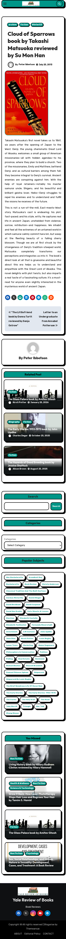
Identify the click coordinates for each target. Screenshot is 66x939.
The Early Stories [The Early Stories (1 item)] (14, 693)
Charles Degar (18, 435)
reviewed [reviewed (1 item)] (39, 659)
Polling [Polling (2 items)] (9, 659)
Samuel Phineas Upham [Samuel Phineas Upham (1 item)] (17, 672)
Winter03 (37, 24)
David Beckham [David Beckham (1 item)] (13, 605)
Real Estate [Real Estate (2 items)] (24, 659)
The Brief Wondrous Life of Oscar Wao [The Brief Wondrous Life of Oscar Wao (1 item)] (24, 686)
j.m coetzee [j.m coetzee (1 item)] (29, 632)
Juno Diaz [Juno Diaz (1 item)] (10, 638)
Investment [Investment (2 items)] (11, 632)
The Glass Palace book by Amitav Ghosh (31, 399)
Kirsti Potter (17, 402)
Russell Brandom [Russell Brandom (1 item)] (34, 666)
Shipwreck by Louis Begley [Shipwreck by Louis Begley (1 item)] (18, 679)
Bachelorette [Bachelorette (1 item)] (12, 584)
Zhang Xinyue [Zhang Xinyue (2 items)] (12, 713)
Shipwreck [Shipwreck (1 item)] (39, 672)
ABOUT (18, 933)
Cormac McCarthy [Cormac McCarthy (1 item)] (14, 598)
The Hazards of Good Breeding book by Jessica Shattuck (31, 464)
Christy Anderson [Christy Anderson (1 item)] (50, 584)
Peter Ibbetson (27, 64)
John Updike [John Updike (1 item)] (46, 632)
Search (33, 496)
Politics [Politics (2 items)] (43, 652)
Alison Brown (17, 469)
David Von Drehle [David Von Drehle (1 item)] (14, 611)
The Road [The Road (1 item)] (45, 700)
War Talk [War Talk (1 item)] (40, 706)
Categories (10, 539)
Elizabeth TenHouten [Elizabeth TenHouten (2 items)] (16, 625)
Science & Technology (21, 788)
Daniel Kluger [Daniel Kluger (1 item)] (35, 598)
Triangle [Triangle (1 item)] (27, 706)
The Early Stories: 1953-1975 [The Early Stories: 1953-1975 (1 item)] (42, 693)
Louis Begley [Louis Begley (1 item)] (45, 638)
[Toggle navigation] (5, 4)
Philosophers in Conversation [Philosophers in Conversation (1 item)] (20, 652)
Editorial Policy (32, 933)
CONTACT (48, 933)
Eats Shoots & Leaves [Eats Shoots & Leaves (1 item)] (38, 611)
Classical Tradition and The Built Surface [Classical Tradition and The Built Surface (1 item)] (26, 591)
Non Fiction (16, 758)
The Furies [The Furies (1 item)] (11, 700)
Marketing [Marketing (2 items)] (28, 645)
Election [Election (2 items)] (10, 618)
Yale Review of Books (33, 900)
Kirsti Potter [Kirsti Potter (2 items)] (27, 638)
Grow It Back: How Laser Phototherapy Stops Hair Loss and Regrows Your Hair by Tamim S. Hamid (32, 797)
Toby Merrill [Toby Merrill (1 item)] (11, 706)
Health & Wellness (19, 783)
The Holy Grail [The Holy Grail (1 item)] (28, 700)
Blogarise (49, 924)
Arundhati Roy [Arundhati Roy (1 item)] (35, 577)
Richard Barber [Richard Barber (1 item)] (13, 666)
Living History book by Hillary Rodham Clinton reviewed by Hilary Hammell (31, 766)
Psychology (32, 853)
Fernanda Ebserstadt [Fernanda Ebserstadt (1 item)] (42, 625)
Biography (14, 422)
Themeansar (33, 928)
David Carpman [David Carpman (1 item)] (33, 605)
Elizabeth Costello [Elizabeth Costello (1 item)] (28, 618)
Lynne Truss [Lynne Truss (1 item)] (12, 645)
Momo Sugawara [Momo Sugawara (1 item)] (46, 645)
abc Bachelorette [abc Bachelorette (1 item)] (14, 577)
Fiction (24, 24)
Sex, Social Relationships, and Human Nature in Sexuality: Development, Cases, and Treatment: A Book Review (31, 862)
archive (12, 24)
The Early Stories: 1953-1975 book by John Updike (32, 430)
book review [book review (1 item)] (30, 584)
